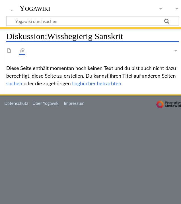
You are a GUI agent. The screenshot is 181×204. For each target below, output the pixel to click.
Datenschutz (16, 103)
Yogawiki (34, 8)
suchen (14, 83)
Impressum (74, 103)
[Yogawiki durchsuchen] (93, 21)
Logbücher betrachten (96, 83)
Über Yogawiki (45, 103)
